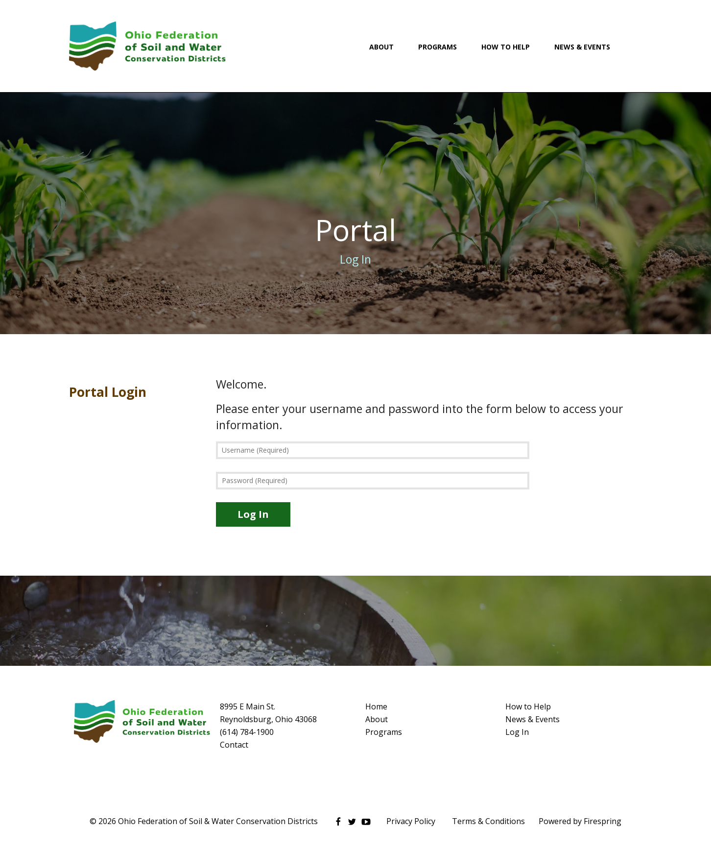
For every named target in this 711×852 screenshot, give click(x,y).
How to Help (528, 706)
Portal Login (107, 392)
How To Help (505, 46)
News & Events (582, 46)
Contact (234, 744)
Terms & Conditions (488, 821)
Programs (437, 46)
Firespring (602, 821)
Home (376, 706)
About (381, 46)
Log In (517, 732)
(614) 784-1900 (247, 732)
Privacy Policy (410, 821)
